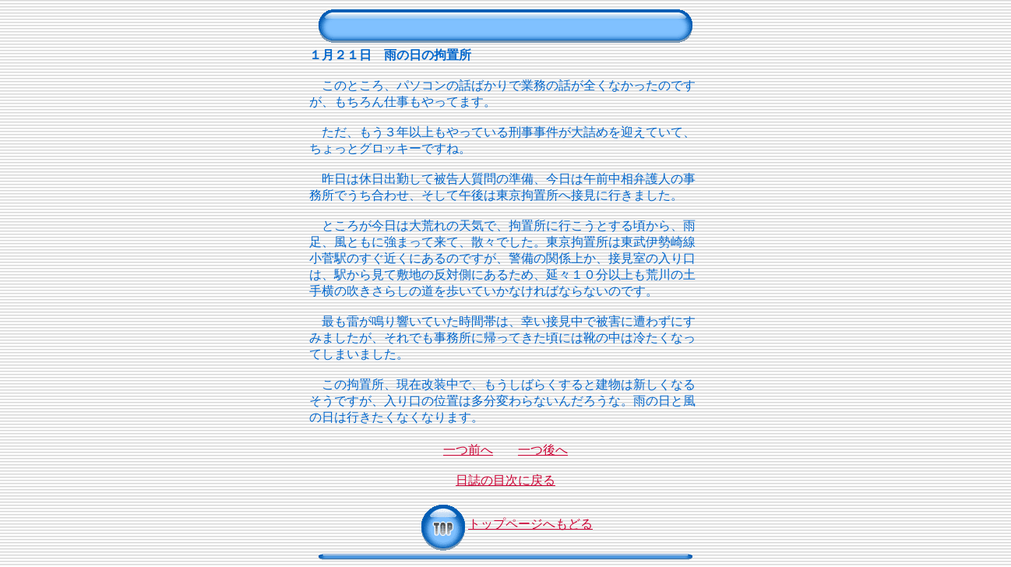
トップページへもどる (505, 523)
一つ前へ (468, 449)
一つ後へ (543, 449)
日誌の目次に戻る (505, 480)
